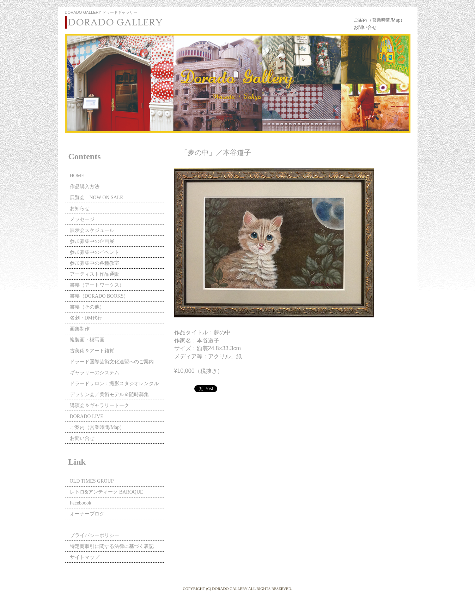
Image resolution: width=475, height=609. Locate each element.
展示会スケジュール (92, 230)
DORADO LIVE (86, 416)
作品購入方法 (84, 186)
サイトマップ (84, 557)
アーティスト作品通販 (97, 274)
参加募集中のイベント (94, 252)
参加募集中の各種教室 (94, 263)
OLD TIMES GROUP (92, 481)
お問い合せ (365, 27)
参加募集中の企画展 (92, 241)
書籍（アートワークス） (97, 285)
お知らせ (80, 208)
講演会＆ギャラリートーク (99, 405)
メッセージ (82, 219)
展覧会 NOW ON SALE (96, 197)
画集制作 (80, 329)
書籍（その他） (87, 307)
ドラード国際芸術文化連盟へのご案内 (112, 361)
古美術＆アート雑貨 (92, 350)
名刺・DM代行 (86, 318)
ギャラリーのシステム (94, 372)
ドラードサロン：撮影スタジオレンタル (114, 383)
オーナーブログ (87, 514)
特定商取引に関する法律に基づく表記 (112, 546)
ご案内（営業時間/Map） (379, 20)
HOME (77, 175)
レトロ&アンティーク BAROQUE (106, 492)
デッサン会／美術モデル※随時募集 (109, 394)
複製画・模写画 (87, 339)
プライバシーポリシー (94, 535)
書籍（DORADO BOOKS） (99, 296)
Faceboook (80, 503)
